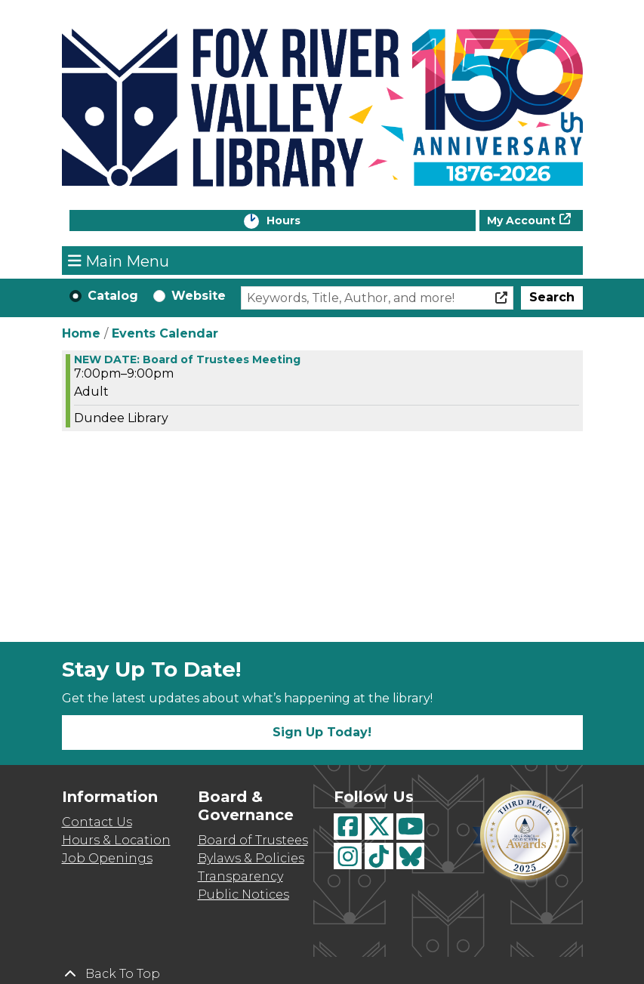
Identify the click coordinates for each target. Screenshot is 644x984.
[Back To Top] (322, 974)
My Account (521, 220)
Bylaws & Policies (251, 858)
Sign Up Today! (322, 732)
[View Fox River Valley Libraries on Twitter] (379, 826)
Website (198, 295)
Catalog (113, 295)
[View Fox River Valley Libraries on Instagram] (348, 856)
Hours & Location (116, 840)
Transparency (240, 876)
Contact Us (97, 822)
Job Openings (107, 858)
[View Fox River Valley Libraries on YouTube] (410, 826)
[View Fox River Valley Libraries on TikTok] (379, 856)
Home (81, 333)
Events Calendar (165, 333)
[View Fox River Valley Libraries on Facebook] (348, 826)
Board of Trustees (253, 840)
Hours (299, 222)
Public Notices (243, 894)
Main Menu (118, 260)
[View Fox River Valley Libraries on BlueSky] (410, 856)
